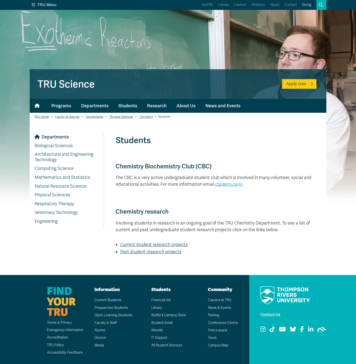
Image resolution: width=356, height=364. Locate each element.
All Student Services (166, 345)
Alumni (99, 330)
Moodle (157, 330)
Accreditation (57, 337)
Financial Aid (161, 300)
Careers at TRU (219, 300)
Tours (212, 338)
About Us (186, 106)
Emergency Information (65, 330)
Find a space (217, 330)
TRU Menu (44, 5)
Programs (61, 106)
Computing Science (54, 168)
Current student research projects (154, 244)
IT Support (159, 338)
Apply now (296, 84)
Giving (307, 5)
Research (157, 106)
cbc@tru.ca (226, 184)
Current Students (107, 300)
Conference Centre (223, 323)
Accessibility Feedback (65, 352)
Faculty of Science (67, 116)
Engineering (46, 221)
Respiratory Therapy (54, 203)
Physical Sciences (121, 116)
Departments (95, 106)
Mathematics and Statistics (62, 177)
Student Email (162, 323)
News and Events (223, 106)
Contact (290, 5)
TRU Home (41, 116)
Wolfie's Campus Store (168, 315)
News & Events (219, 308)
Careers (240, 5)
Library (223, 5)
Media (99, 345)
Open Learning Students (113, 315)
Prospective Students (111, 308)
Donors (100, 338)
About (274, 5)
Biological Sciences (54, 145)
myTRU (207, 5)
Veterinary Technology (56, 212)
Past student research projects (150, 251)
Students (127, 106)
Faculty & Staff (105, 323)
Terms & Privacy (59, 322)
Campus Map (218, 345)
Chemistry (146, 116)
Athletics (258, 5)
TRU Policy (55, 345)
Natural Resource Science (60, 186)
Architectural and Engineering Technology (64, 157)
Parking (213, 315)
